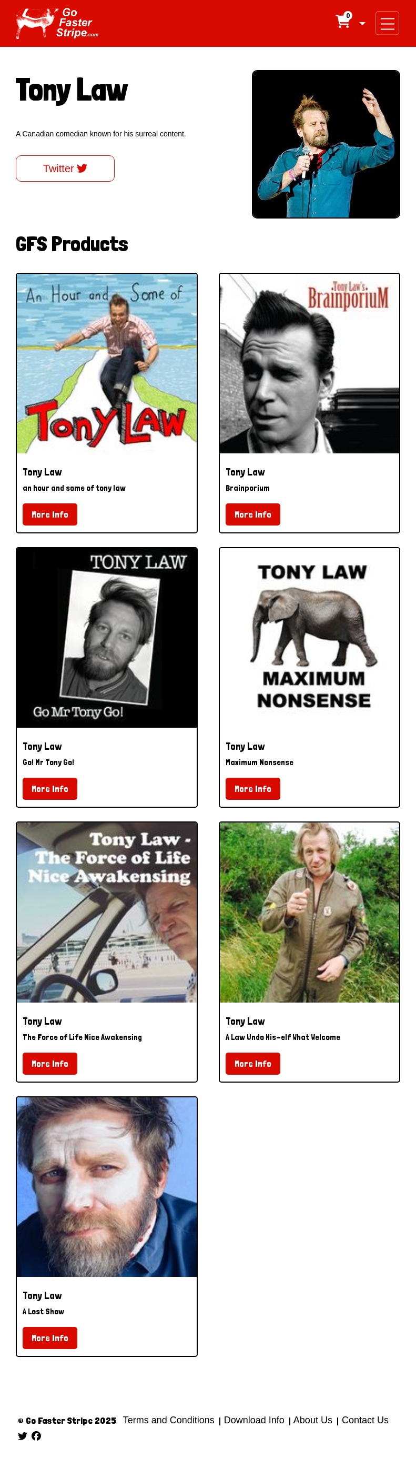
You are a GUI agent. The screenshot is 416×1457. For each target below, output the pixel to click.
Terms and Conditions (168, 1420)
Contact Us (364, 1420)
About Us (313, 1420)
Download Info (254, 1420)
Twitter (65, 168)
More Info (50, 514)
